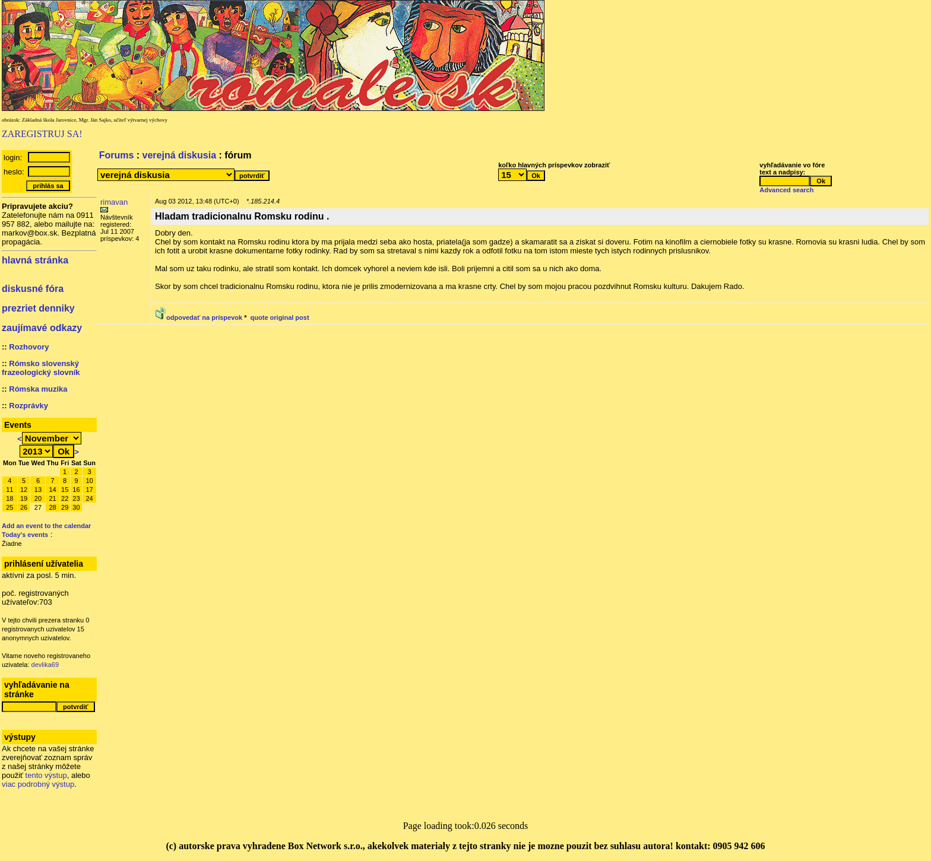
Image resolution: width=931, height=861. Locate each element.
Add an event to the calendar (46, 525)
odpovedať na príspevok (204, 317)
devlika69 (45, 664)
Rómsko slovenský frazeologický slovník (41, 368)
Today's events (25, 534)
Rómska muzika (38, 389)
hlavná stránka (35, 260)
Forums (116, 155)
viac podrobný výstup (38, 784)
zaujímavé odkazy (42, 328)
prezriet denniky (38, 308)
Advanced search (786, 189)
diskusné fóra (33, 289)
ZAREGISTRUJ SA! (42, 134)
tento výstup (46, 775)
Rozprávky (28, 405)
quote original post (280, 317)
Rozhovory (29, 346)
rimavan (114, 202)
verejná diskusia (179, 155)
